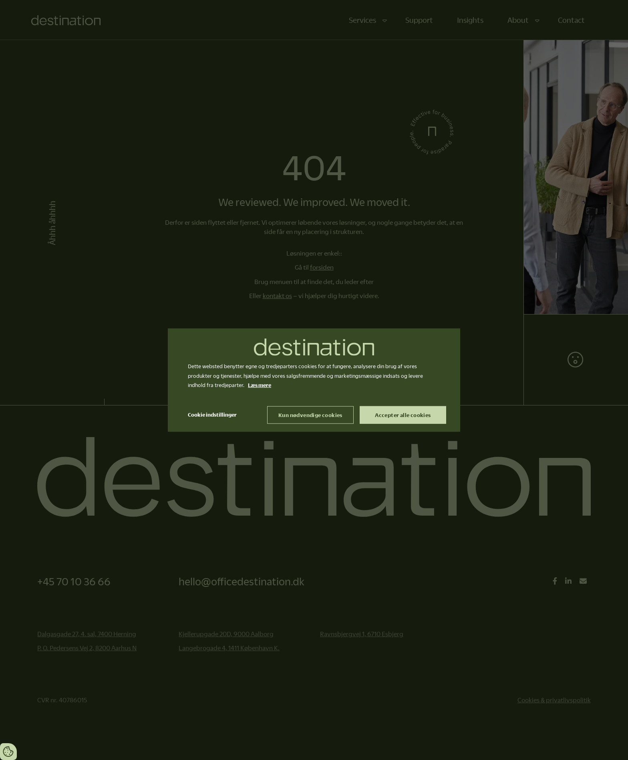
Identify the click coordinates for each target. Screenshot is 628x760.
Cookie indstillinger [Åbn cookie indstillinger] (212, 414)
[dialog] (314, 380)
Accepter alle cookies (403, 415)
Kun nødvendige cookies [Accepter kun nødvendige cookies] (310, 415)
